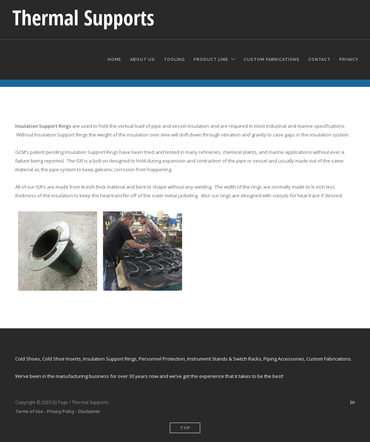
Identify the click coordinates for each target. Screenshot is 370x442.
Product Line (211, 58)
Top (185, 428)
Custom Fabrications (272, 58)
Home (114, 58)
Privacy (348, 58)
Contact (319, 58)
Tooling (174, 58)
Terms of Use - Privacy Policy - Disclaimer (57, 411)
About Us (142, 58)
